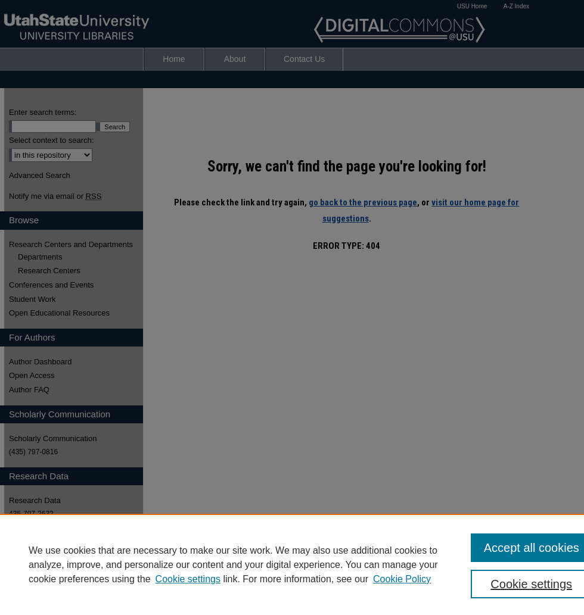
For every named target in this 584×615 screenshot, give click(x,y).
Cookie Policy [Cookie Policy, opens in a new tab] (402, 579)
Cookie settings (188, 579)
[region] (292, 564)
